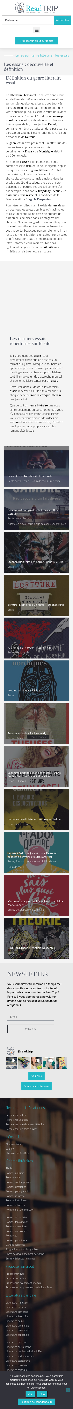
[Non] (68, 1390)
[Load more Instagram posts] (36, 1076)
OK (30, 1394)
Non (42, 1394)
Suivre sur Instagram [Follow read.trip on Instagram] (36, 1086)
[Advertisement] (36, 292)
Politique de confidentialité (36, 1401)
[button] (36, 30)
